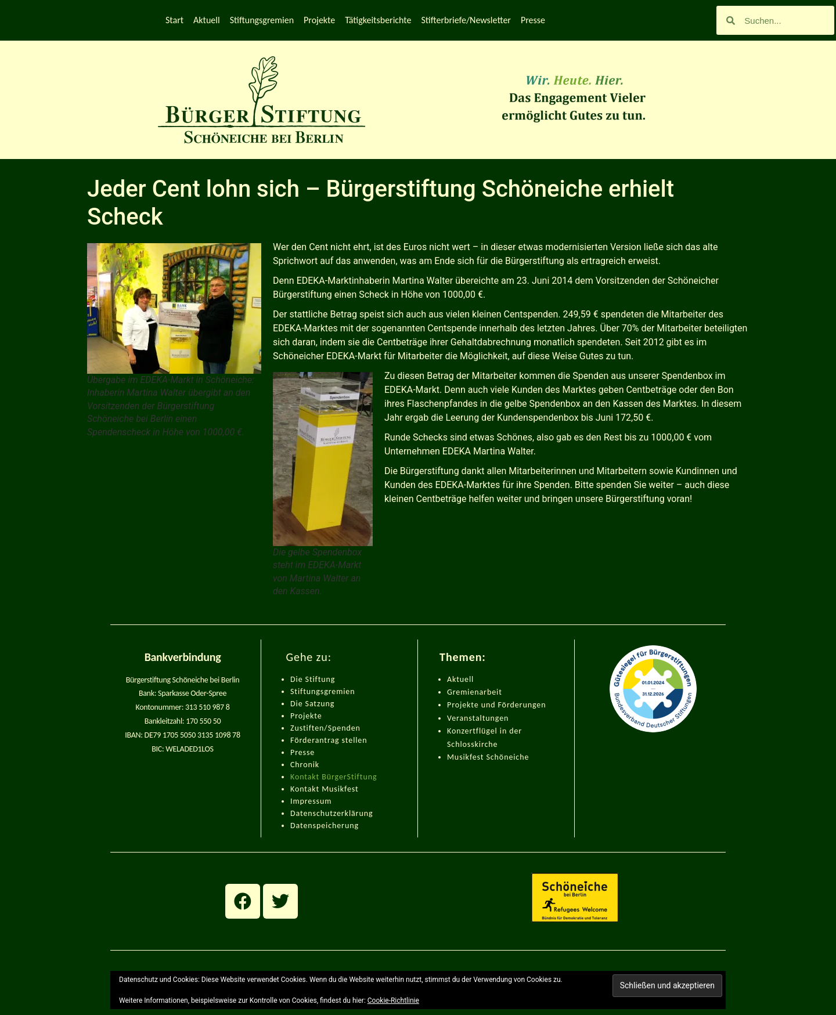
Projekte (319, 20)
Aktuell (206, 20)
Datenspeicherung (324, 825)
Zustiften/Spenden (325, 728)
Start (174, 20)
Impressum (310, 801)
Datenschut (311, 813)
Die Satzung (312, 704)
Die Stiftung (312, 679)
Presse (533, 20)
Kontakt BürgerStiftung (333, 777)
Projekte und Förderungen (496, 705)
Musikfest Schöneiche (488, 757)
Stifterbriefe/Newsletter (466, 20)
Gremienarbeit (474, 692)
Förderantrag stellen (328, 740)
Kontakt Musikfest (324, 789)
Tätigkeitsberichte (378, 20)
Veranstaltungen (478, 718)
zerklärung (353, 813)
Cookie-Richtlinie (393, 1000)
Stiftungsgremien (262, 20)
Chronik (304, 765)
